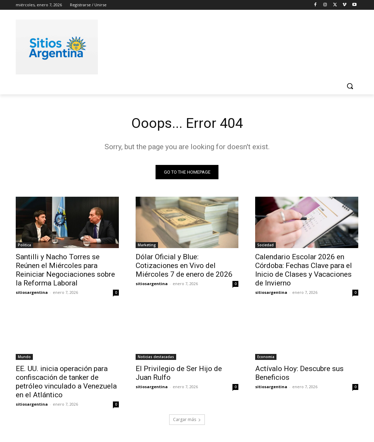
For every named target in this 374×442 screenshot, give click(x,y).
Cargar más (187, 420)
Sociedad (265, 245)
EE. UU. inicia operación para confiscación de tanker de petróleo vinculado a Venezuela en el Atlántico (66, 382)
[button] (349, 86)
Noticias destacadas (156, 357)
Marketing (147, 245)
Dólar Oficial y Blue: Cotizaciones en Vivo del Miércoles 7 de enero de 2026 (184, 266)
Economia (265, 357)
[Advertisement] (179, 45)
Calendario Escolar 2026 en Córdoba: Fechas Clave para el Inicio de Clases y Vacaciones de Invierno (303, 270)
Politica (24, 245)
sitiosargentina (32, 292)
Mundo (24, 357)
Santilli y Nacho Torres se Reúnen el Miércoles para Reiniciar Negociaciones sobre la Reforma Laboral (65, 270)
